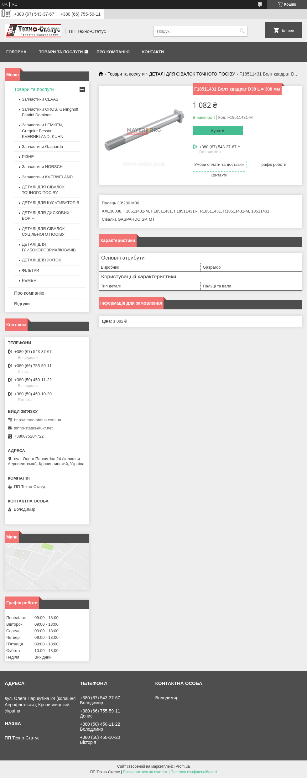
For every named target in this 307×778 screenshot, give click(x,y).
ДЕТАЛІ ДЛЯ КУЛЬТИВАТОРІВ (50, 202)
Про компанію (113, 52)
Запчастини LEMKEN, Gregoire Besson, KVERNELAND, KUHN (42, 131)
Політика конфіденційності (194, 772)
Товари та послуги (61, 52)
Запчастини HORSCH (42, 166)
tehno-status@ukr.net (33, 428)
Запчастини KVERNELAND (47, 177)
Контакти (153, 52)
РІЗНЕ (28, 156)
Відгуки (22, 303)
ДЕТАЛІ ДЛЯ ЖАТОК (41, 260)
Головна (16, 52)
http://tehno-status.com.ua (37, 420)
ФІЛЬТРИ (30, 270)
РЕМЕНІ (30, 280)
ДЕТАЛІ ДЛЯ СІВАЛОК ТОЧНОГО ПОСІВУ (192, 73)
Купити (217, 131)
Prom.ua (183, 766)
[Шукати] (242, 31)
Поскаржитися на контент (145, 772)
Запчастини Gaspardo (42, 146)
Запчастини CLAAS (40, 99)
